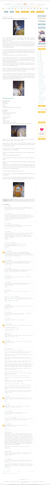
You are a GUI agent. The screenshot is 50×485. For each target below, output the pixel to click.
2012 (39, 55)
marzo (40, 73)
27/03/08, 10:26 (8, 265)
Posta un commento (7, 469)
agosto (40, 67)
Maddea (6, 290)
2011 (39, 56)
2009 (39, 59)
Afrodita (6, 213)
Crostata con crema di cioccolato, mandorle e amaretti (42, 98)
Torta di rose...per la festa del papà (42, 88)
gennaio (40, 103)
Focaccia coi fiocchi (42, 85)
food (22, 200)
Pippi (6, 318)
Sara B (6, 223)
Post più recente (6, 471)
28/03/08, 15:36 (8, 429)
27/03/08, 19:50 (8, 393)
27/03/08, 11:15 (8, 272)
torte (27, 200)
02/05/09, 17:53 (8, 448)
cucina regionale (15, 200)
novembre (40, 63)
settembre (41, 65)
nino (5, 340)
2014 (39, 52)
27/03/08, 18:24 (8, 337)
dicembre (40, 61)
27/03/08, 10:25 (8, 257)
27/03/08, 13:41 (8, 279)
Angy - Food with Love (9, 417)
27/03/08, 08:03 (8, 220)
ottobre (40, 64)
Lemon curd (40, 95)
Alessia (6, 348)
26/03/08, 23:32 (8, 210)
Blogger (27, 482)
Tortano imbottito (41, 82)
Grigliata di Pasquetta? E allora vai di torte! (42, 76)
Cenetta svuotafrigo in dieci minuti (42, 90)
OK (41, 484)
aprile (40, 72)
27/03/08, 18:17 (8, 331)
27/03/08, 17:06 (8, 315)
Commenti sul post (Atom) (12, 473)
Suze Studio (28, 479)
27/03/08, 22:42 (8, 408)
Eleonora (6, 312)
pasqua (24, 200)
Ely (5, 396)
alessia (6, 206)
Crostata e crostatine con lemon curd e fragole (41, 93)
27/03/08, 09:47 (8, 239)
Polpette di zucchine (42, 86)
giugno (40, 69)
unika (6, 231)
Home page (18, 471)
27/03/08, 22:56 (8, 414)
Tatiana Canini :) (8, 242)
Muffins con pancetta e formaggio (42, 100)
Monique (6, 268)
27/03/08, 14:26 (8, 293)
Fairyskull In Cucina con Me (10, 296)
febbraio (40, 102)
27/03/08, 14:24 (8, 287)
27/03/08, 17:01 (8, 309)
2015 (39, 51)
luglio (40, 68)
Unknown (6, 260)
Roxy (5, 275)
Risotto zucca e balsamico (41, 81)
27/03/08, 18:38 (8, 345)
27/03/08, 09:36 (8, 228)
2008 (39, 60)
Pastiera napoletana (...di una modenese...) (42, 78)
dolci (19, 200)
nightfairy (7, 411)
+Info (39, 484)
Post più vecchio (31, 471)
